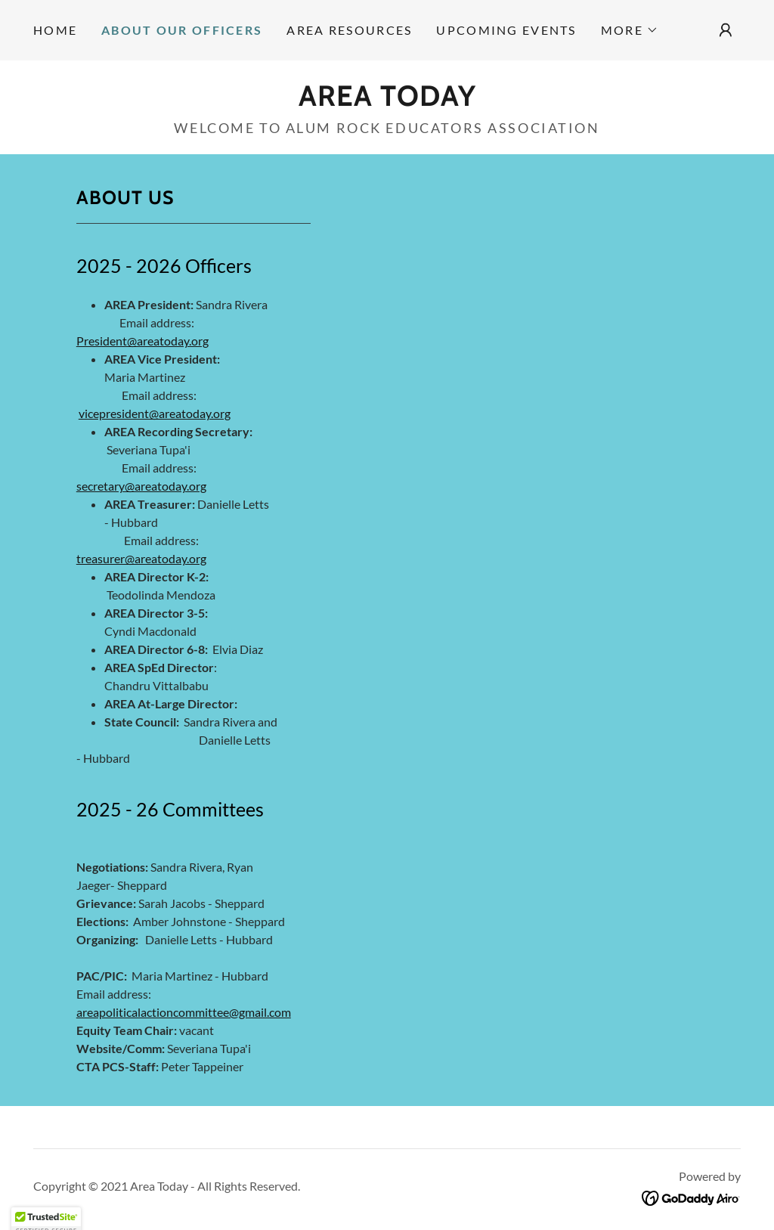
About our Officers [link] (181, 30)
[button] (629, 30)
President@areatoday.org (142, 340)
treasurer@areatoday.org (141, 558)
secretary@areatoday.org (141, 486)
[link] (387, 100)
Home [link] (55, 30)
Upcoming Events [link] (506, 30)
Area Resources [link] (349, 30)
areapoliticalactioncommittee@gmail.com (183, 1012)
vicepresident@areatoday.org (155, 413)
